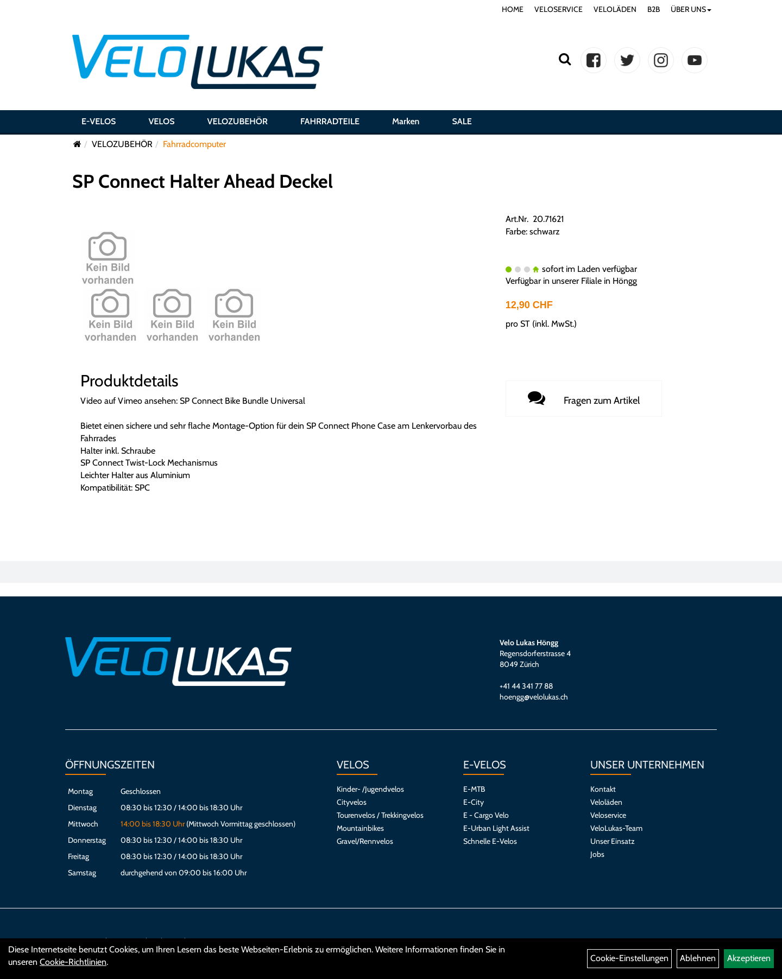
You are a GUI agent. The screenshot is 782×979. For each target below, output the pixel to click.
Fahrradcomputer (194, 144)
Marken (405, 121)
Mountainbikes (360, 828)
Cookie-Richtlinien (73, 962)
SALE (461, 121)
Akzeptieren (749, 958)
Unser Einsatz (612, 841)
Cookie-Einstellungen (629, 958)
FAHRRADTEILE (330, 121)
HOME (513, 9)
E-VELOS (98, 121)
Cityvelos (352, 802)
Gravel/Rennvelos (365, 841)
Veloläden (606, 802)
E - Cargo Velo (486, 815)
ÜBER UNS (691, 9)
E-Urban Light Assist (496, 828)
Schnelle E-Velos (490, 841)
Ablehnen (698, 958)
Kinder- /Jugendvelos (370, 789)
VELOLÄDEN (615, 9)
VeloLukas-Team (616, 828)
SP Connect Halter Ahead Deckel (202, 181)
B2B (653, 9)
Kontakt (603, 789)
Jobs (597, 854)
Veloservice (608, 815)
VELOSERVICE (558, 9)
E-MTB (474, 789)
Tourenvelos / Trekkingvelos (380, 815)
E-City (473, 802)
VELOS (161, 121)
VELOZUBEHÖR (237, 121)
